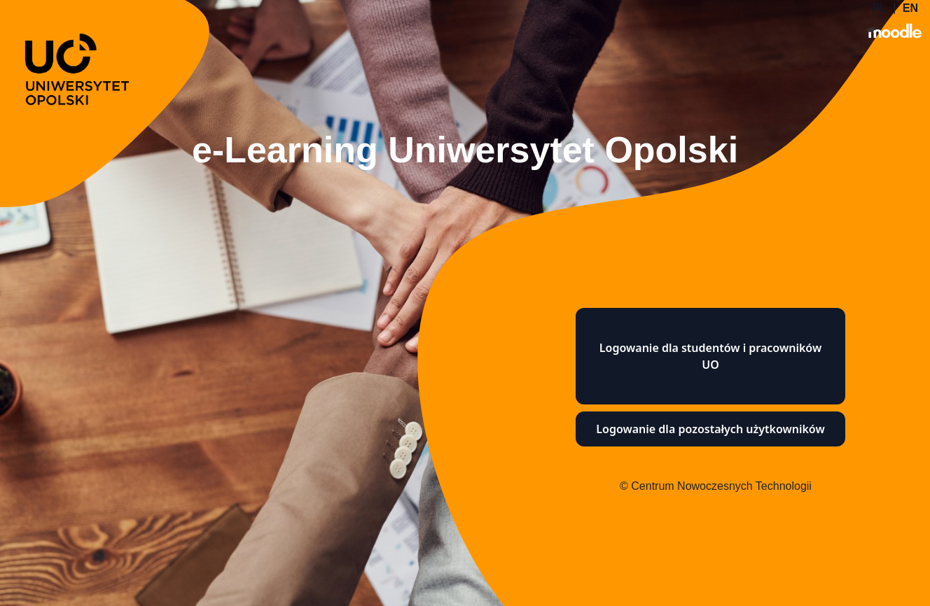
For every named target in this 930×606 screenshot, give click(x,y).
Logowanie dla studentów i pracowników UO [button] (710, 356)
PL (879, 8)
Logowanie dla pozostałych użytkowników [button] (710, 429)
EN (910, 8)
